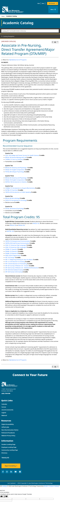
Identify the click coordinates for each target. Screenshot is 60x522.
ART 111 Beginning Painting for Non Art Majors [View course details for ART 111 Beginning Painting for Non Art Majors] (19, 259)
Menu (53, 9)
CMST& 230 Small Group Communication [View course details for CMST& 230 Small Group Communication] (17, 243)
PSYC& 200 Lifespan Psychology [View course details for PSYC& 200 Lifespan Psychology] (14, 172)
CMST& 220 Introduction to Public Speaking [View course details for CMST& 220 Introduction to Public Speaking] (18, 192)
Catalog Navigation (8, 36)
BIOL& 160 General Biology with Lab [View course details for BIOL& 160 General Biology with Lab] (15, 157)
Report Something (10, 466)
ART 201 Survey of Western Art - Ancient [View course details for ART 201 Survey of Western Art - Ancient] (17, 266)
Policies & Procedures (8, 433)
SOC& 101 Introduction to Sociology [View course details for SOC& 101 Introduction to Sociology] (15, 200)
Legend (3, 412)
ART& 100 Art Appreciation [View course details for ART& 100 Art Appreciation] (13, 255)
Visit (38, 3)
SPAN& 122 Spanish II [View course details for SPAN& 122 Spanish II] (11, 251)
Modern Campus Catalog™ (52, 486)
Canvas (3, 407)
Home (3, 16)
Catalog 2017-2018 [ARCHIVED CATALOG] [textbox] (14, 31)
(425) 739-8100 (5, 393)
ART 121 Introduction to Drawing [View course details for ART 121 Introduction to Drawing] (15, 261)
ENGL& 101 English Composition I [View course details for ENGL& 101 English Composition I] (15, 170)
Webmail (4, 415)
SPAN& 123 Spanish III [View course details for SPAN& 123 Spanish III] (11, 253)
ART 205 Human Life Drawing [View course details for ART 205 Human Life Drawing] (13, 272)
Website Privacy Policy (8, 435)
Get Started (52, 3)
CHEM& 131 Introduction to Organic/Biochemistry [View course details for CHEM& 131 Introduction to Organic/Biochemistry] (20, 188)
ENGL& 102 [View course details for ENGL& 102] (36, 223)
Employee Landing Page (8, 447)
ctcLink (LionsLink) (7, 410)
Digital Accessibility (7, 424)
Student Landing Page (8, 444)
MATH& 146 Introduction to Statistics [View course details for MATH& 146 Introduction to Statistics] (16, 182)
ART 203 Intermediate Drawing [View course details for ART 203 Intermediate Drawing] (14, 270)
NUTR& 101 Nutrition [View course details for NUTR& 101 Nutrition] (11, 190)
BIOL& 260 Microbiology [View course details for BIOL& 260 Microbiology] (12, 198)
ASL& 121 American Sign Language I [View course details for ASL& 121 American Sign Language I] (15, 245)
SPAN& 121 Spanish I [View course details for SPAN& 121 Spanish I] (11, 249)
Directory (4, 453)
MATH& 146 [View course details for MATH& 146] (10, 231)
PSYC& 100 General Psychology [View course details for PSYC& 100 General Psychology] (14, 208)
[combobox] (30, 30)
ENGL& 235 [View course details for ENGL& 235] (21, 225)
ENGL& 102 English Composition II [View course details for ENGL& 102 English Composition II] (15, 180)
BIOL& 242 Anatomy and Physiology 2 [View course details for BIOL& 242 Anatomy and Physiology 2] (16, 178)
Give (43, 3)
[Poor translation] (5, 496)
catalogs (4, 486)
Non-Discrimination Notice (9, 430)
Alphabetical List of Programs (18, 60)
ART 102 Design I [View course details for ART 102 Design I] (10, 257)
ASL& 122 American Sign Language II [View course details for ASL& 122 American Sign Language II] (16, 247)
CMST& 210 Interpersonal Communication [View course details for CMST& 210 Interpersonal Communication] (17, 241)
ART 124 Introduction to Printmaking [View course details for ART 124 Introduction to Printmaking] (16, 263)
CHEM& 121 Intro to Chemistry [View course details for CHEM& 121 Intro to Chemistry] (14, 159)
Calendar (4, 404)
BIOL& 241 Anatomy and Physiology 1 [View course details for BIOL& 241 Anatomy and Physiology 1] (16, 167)
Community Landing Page (9, 450)
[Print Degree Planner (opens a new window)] (53, 42)
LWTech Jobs (5, 427)
